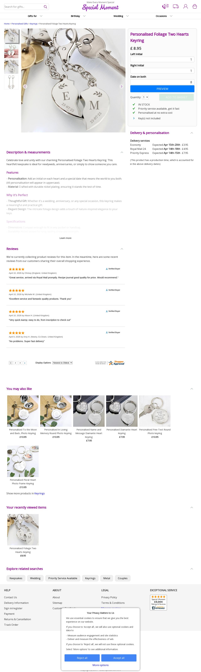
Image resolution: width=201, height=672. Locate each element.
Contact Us (10, 597)
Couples (123, 578)
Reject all (82, 658)
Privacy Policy (109, 597)
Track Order (11, 624)
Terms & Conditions (113, 603)
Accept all (118, 658)
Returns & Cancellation (17, 619)
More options (100, 665)
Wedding (35, 578)
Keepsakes (16, 578)
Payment (9, 613)
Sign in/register (13, 608)
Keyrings (33, 23)
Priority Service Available (62, 578)
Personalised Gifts (20, 23)
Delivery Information (16, 603)
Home (7, 23)
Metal (106, 578)
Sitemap (57, 603)
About (56, 597)
